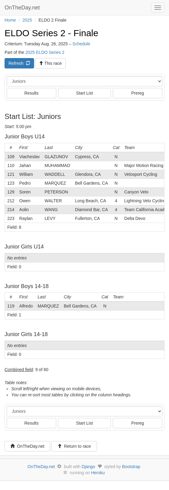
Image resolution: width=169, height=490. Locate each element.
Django (88, 466)
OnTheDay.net (23, 8)
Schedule (81, 43)
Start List (84, 93)
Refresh (19, 63)
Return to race (74, 446)
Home (10, 20)
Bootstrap (131, 466)
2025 (27, 20)
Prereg (137, 93)
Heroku (98, 472)
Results (31, 93)
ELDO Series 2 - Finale (51, 33)
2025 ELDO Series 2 (44, 52)
